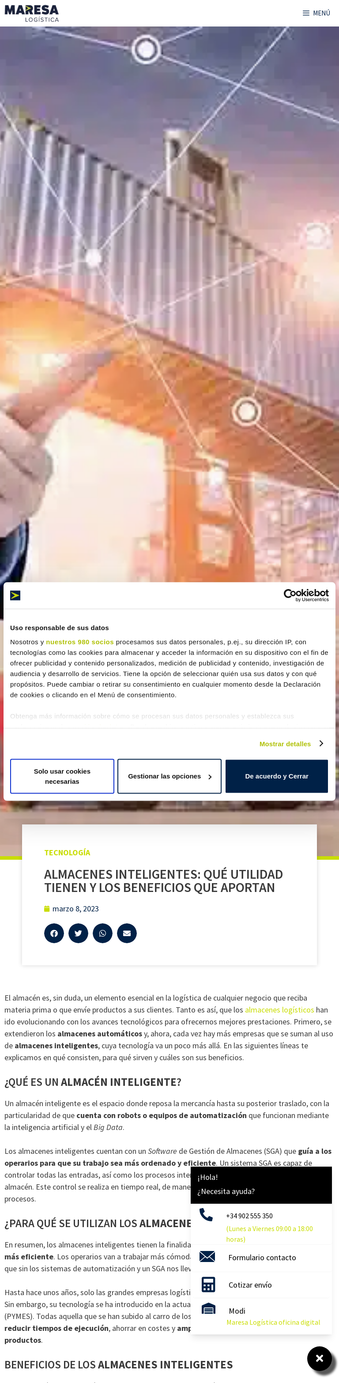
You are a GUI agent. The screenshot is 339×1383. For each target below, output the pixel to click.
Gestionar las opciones (169, 776)
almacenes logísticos (279, 1010)
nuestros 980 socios (80, 641)
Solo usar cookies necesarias (62, 776)
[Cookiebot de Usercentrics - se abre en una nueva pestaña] (290, 595)
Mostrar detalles (285, 743)
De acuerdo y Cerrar (276, 776)
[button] (54, 933)
